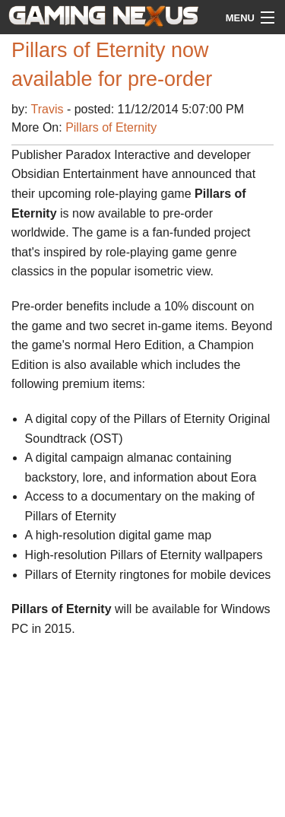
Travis (49, 109)
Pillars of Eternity (111, 127)
